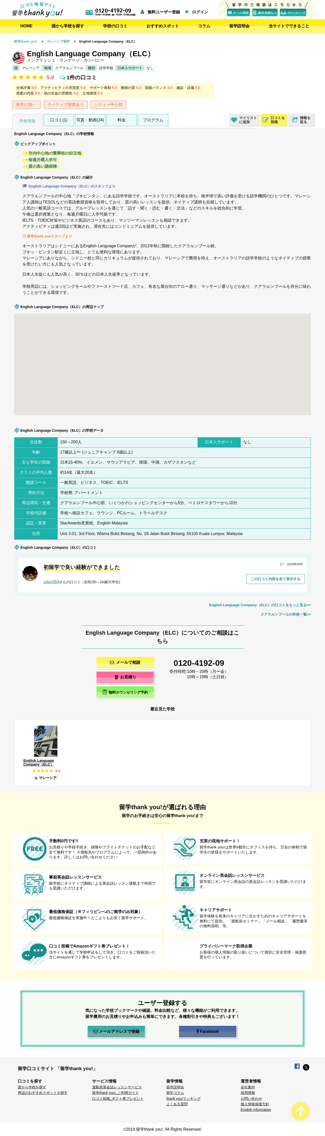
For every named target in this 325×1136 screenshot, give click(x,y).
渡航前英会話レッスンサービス (117, 1087)
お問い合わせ (251, 1098)
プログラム (153, 120)
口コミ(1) (59, 120)
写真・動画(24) (90, 120)
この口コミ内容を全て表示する (275, 579)
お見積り (125, 677)
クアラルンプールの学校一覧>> (286, 614)
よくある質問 (177, 1104)
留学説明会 (239, 26)
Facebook (208, 1031)
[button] (64, 334)
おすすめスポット (163, 26)
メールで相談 (125, 662)
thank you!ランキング (183, 1098)
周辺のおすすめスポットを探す (43, 1093)
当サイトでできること (289, 26)
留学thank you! (25, 41)
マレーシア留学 (58, 41)
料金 (122, 120)
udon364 (51, 582)
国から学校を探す (68, 26)
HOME (26, 26)
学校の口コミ (115, 26)
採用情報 (248, 1093)
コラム (204, 26)
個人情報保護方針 (255, 1104)
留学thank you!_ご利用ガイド (115, 1093)
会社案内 (248, 1087)
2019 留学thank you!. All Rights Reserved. (164, 1129)
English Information (256, 1110)
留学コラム (175, 1093)
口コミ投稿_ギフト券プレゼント (118, 1098)
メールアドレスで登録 (116, 1031)
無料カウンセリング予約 (125, 692)
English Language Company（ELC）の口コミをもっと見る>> (260, 605)
